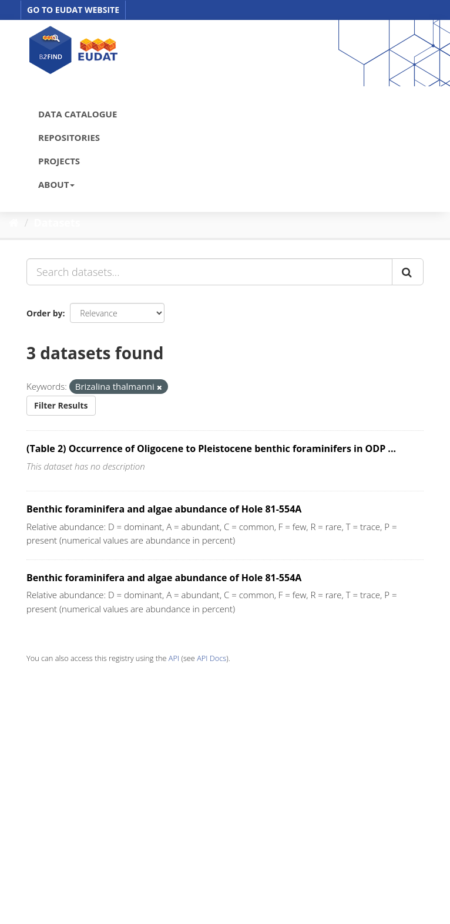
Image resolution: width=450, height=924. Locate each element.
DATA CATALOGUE (77, 114)
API (174, 658)
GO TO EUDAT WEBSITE (73, 9)
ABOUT (56, 184)
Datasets (57, 222)
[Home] (14, 222)
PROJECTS (59, 161)
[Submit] (408, 271)
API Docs (211, 658)
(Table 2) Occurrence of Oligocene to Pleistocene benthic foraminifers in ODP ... (211, 448)
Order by (44, 313)
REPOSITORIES (69, 137)
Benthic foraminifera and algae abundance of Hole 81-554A (163, 509)
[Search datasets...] (209, 271)
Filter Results (61, 405)
